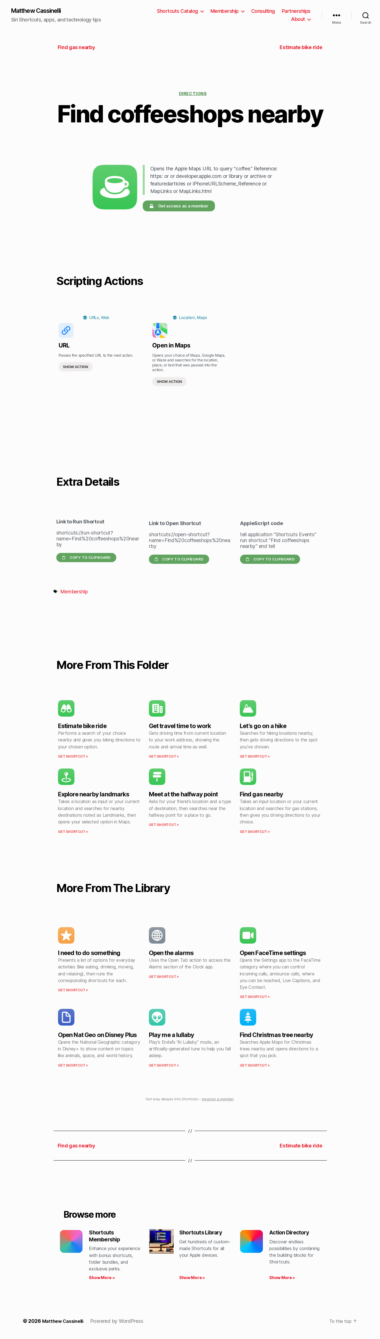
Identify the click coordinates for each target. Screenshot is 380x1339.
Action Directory (291, 1233)
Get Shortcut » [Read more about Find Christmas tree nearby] (255, 1066)
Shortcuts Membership (106, 1237)
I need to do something (89, 953)
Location (187, 318)
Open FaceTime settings (273, 953)
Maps (202, 318)
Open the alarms (171, 953)
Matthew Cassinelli (40, 11)
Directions (193, 94)
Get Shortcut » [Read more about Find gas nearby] (255, 832)
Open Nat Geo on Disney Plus (97, 1035)
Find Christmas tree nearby (276, 1035)
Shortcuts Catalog (213, 11)
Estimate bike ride (82, 726)
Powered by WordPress (121, 1323)
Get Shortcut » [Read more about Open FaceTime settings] (255, 997)
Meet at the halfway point (183, 795)
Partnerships (269, 20)
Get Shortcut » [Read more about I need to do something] (73, 991)
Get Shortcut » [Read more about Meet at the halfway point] (164, 825)
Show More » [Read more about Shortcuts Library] (192, 1279)
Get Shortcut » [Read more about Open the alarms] (164, 977)
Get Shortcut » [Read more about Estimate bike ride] (73, 757)
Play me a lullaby (171, 1035)
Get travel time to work (180, 726)
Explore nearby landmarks (93, 795)
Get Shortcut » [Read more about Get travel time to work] (164, 757)
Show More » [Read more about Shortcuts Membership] (102, 1279)
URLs (94, 318)
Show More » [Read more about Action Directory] (282, 1279)
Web (105, 318)
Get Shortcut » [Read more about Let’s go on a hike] (255, 757)
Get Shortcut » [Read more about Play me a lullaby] (164, 1066)
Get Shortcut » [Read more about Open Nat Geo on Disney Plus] (73, 1066)
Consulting (299, 11)
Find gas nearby (261, 795)
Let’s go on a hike (263, 726)
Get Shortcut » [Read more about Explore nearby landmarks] (73, 832)
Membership (260, 11)
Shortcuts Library (203, 1233)
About (298, 20)
